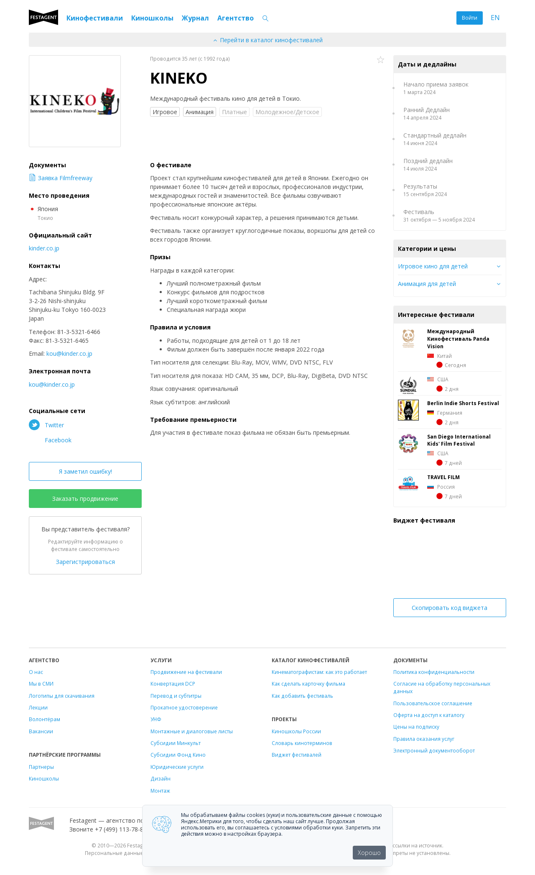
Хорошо (369, 853)
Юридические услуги (177, 766)
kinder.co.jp (44, 248)
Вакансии (41, 731)
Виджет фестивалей (296, 754)
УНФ (155, 719)
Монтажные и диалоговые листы (191, 731)
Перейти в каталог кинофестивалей (267, 40)
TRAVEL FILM (443, 477)
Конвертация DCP (172, 683)
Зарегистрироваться (85, 562)
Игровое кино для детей (433, 266)
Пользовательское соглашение (432, 703)
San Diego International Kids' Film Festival (459, 440)
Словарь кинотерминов (302, 743)
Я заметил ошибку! (85, 471)
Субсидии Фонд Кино (178, 754)
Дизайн (160, 778)
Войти (469, 17)
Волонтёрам (44, 719)
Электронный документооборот (434, 750)
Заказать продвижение (85, 499)
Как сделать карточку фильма (308, 683)
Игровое (165, 112)
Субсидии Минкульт (175, 743)
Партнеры (41, 766)
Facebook (50, 439)
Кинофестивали (94, 18)
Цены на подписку (416, 726)
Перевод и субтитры (175, 695)
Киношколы (152, 18)
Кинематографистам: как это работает (319, 671)
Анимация (200, 112)
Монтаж (160, 790)
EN (495, 17)
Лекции (38, 707)
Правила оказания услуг (423, 738)
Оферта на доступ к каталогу (428, 715)
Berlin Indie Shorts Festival (463, 403)
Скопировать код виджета (449, 608)
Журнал (195, 18)
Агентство (235, 18)
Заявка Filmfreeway (60, 178)
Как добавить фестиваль (302, 695)
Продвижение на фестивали (186, 671)
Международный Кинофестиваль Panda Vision (458, 338)
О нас (36, 671)
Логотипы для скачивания (61, 695)
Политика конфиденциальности (433, 671)
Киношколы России (296, 731)
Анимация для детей (427, 284)
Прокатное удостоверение (184, 707)
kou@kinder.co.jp (69, 353)
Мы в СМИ (41, 683)
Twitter (46, 424)
